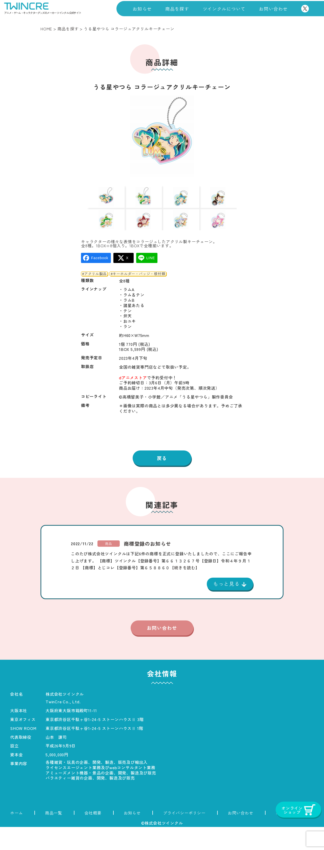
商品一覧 (53, 836)
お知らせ (142, 8)
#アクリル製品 (94, 295)
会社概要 (93, 836)
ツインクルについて (224, 8)
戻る (162, 480)
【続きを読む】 (185, 590)
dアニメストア (133, 399)
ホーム (16, 836)
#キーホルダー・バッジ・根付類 (138, 295)
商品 (108, 565)
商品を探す (177, 8)
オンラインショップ (295, 836)
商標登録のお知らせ (147, 566)
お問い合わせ (273, 8)
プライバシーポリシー (184, 836)
